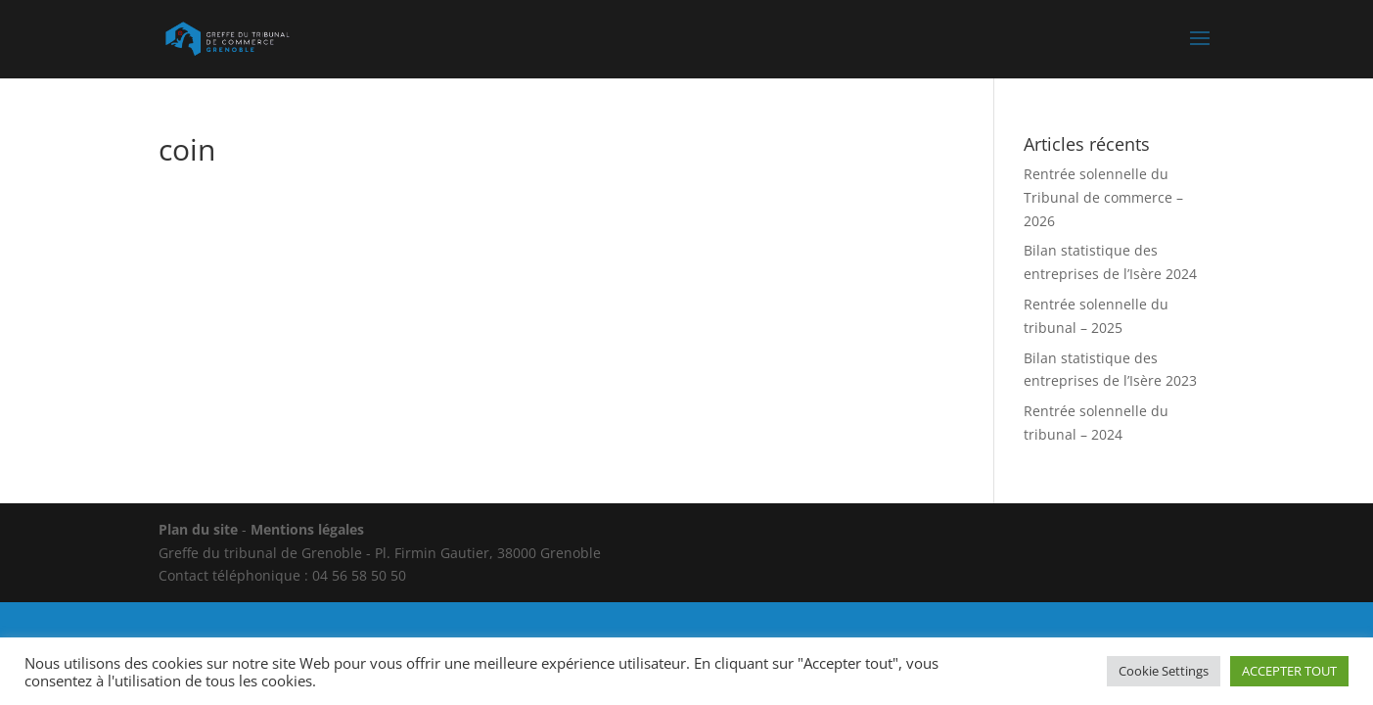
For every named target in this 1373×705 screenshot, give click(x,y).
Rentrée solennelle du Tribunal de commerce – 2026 (1103, 197)
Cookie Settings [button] (1164, 671)
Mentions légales (307, 529)
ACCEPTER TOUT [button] (1289, 671)
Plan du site (198, 529)
